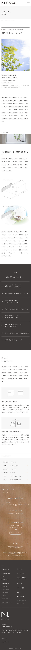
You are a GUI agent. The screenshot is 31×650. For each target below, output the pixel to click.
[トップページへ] (8, 3)
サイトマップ (20, 603)
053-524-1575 (15, 510)
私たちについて (5, 573)
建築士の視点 (4, 579)
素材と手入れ (4, 592)
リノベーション (21, 573)
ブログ (19, 592)
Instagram (4, 641)
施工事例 (19, 583)
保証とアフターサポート (7, 599)
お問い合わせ (20, 596)
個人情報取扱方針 (21, 600)
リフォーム (20, 569)
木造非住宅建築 (21, 578)
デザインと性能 (5, 589)
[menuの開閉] (28, 2)
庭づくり (3, 595)
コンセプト (4, 586)
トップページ (5, 569)
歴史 (2, 576)
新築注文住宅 (5, 583)
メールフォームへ (15, 533)
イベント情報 (20, 588)
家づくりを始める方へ (7, 602)
